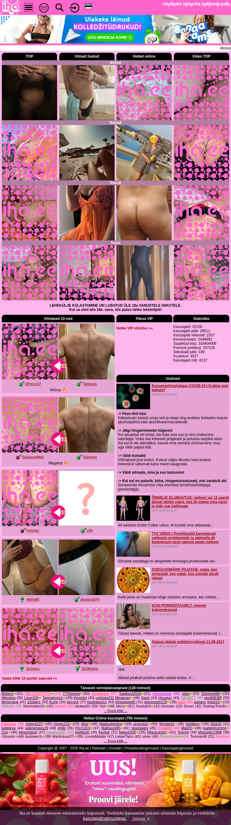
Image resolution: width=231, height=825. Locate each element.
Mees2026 (127, 747)
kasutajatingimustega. (105, 818)
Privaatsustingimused (142, 763)
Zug (5, 747)
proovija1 (140, 738)
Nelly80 (32, 599)
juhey (146, 751)
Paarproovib (169, 751)
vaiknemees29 (36, 742)
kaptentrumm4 (214, 742)
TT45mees (71, 708)
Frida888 (165, 742)
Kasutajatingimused (177, 763)
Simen (188, 721)
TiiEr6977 (188, 712)
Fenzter (32, 531)
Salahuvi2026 (130, 708)
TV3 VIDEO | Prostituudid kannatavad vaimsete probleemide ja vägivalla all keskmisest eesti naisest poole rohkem (185, 552)
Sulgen (141, 818)
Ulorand (8, 751)
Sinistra (32, 669)
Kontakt (115, 763)
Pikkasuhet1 (156, 747)
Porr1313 (82, 742)
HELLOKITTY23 (38, 708)
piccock (73, 716)
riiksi (84, 738)
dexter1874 (89, 599)
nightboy (192, 738)
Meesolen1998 (210, 747)
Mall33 (186, 742)
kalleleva (9, 742)
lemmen (168, 721)
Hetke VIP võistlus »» (134, 384)
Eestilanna (100, 708)
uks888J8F (213, 712)
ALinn (53, 716)
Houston (165, 712)
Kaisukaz (9, 738)
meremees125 (155, 716)
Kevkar (104, 747)
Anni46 (60, 721)
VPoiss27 (33, 384)
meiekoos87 (56, 747)
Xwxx (145, 712)
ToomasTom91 (214, 721)
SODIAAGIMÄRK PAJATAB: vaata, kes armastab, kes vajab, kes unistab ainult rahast (185, 588)
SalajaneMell (33, 457)
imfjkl (62, 742)
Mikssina (9, 712)
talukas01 (82, 721)
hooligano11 (97, 716)
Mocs (120, 721)
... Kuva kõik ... (116, 725)
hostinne (222, 751)
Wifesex (8, 721)
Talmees (90, 384)
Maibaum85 (110, 742)
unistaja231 (105, 712)
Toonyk (183, 747)
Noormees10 (33, 721)
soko (185, 708)
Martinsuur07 (62, 751)
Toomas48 (198, 751)
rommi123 (61, 738)
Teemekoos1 (52, 712)
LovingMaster (95, 751)
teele (182, 716)
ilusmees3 (33, 751)
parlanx (200, 716)
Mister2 (7, 708)
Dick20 (216, 738)
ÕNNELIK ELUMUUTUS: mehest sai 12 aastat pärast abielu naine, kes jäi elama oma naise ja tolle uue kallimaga (190, 516)
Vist (102, 721)
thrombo (80, 712)
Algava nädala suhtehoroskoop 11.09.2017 (188, 656)
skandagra (139, 742)
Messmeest (28, 747)
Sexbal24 (143, 721)
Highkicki (82, 747)
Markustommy (110, 738)
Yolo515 (213, 716)
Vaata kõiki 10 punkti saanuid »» (29, 678)
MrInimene (10, 716)
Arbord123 (34, 738)
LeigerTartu (124, 751)
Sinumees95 (125, 716)
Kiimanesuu (162, 708)
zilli (90, 531)
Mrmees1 (166, 738)
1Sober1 (34, 716)
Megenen (122, 712)
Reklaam (99, 763)
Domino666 (210, 708)
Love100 (31, 712)
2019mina (90, 669)
